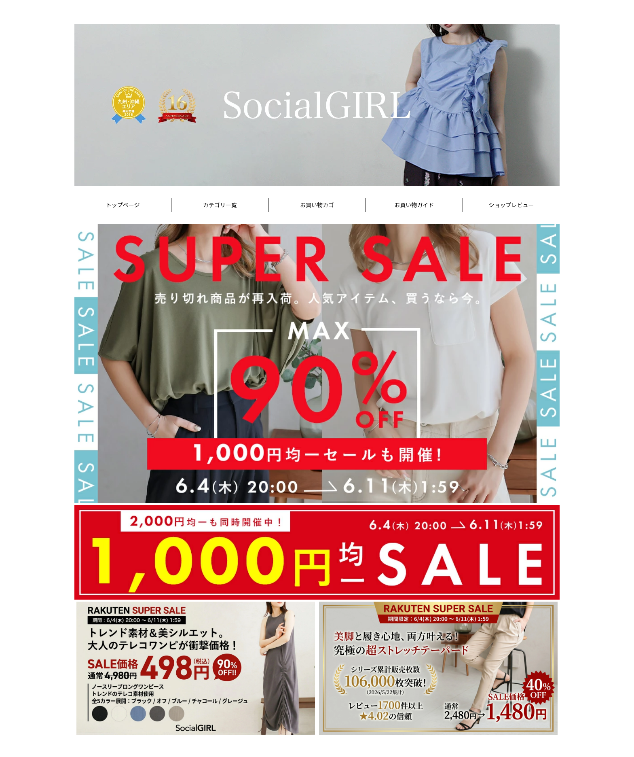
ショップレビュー (511, 204)
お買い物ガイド (414, 204)
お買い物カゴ (317, 204)
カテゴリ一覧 (220, 204)
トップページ (123, 204)
